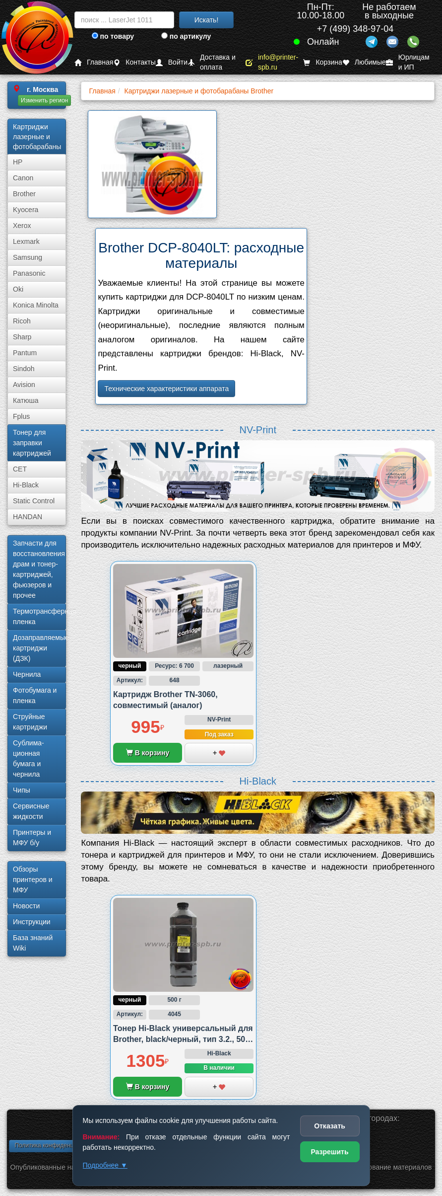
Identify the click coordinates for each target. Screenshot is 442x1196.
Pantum (25, 353)
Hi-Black (26, 485)
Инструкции (32, 922)
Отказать (329, 1126)
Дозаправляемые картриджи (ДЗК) (39, 648)
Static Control (34, 501)
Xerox (22, 226)
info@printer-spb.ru (272, 62)
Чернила (27, 674)
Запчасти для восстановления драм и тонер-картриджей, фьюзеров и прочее (39, 569)
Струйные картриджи (30, 722)
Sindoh (24, 369)
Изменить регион (44, 100)
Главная (93, 62)
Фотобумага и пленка (35, 695)
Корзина (322, 62)
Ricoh (22, 321)
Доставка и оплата (212, 62)
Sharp (22, 337)
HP (17, 162)
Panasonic (29, 273)
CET (20, 469)
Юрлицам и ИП (408, 62)
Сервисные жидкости (31, 811)
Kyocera (25, 210)
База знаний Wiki (33, 943)
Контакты (134, 62)
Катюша (26, 400)
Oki (18, 289)
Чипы (21, 790)
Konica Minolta (36, 305)
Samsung (27, 257)
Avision (24, 385)
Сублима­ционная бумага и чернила (28, 758)
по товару (113, 36)
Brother (24, 194)
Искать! (206, 20)
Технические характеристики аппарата (166, 389)
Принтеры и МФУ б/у (32, 837)
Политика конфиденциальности (58, 1145)
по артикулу (186, 36)
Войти (172, 62)
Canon (23, 178)
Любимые (364, 62)
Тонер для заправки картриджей (32, 442)
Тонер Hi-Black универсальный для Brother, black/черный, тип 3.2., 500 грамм (183, 1039)
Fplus (21, 416)
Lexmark (26, 241)
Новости (26, 906)
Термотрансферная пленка (39, 616)
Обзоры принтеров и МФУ (33, 879)
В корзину (147, 753)
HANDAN (27, 517)
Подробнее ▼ (105, 1165)
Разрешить (329, 1152)
